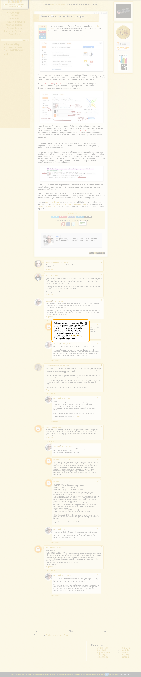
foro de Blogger (76, 336)
